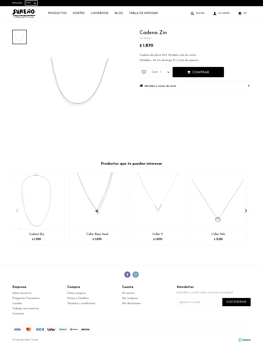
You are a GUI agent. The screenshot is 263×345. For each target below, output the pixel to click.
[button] (246, 210)
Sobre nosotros (21, 293)
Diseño (79, 13)
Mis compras (130, 298)
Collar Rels (218, 234)
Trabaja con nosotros (25, 308)
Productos (57, 13)
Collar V (157, 234)
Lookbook (99, 13)
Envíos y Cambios (78, 298)
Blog (119, 13)
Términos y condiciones (81, 303)
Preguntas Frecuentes (26, 298)
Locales (17, 303)
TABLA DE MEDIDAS (143, 13)
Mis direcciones (131, 303)
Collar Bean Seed (97, 234)
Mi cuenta (128, 293)
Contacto (18, 313)
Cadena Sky (36, 234)
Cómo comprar (76, 293)
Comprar (200, 72)
